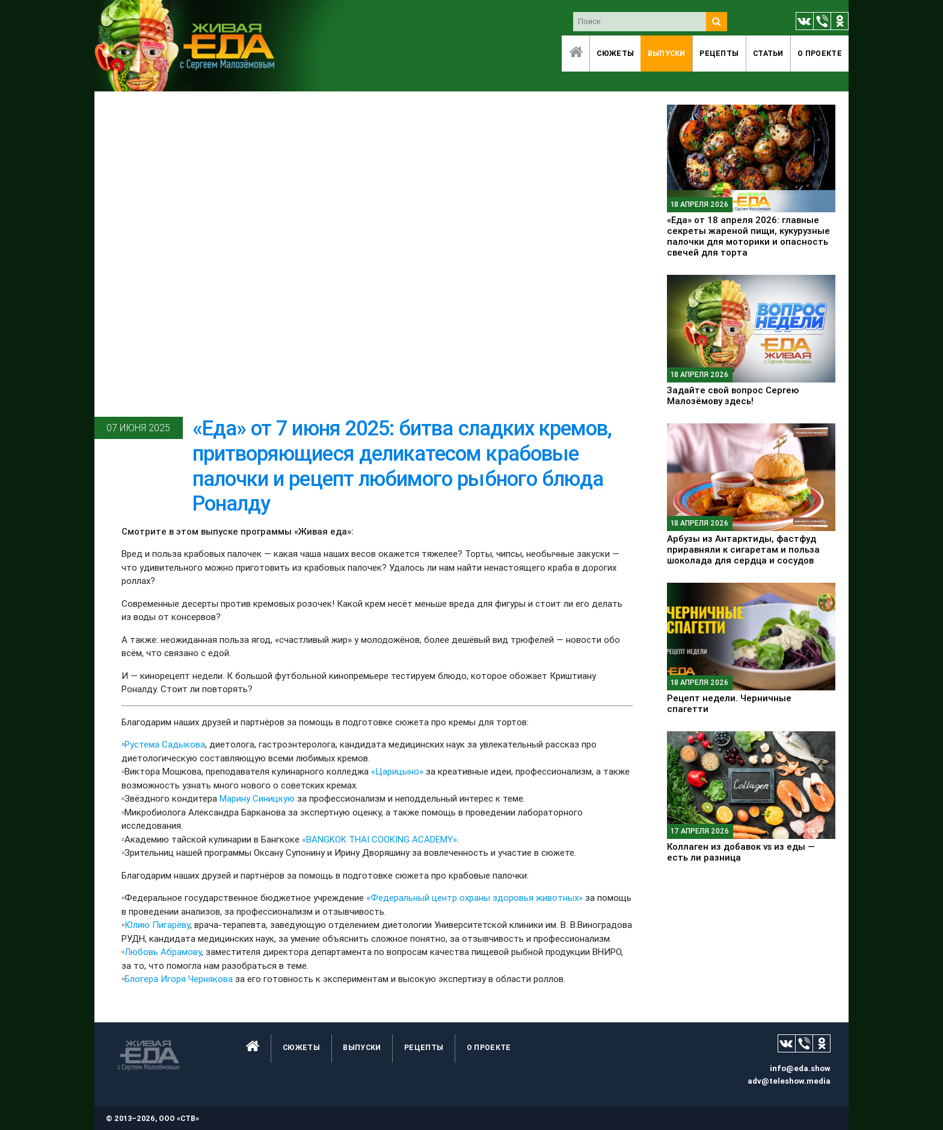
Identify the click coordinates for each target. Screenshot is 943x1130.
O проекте (819, 53)
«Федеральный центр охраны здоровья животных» (474, 897)
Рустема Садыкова (164, 744)
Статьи (768, 53)
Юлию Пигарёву (157, 924)
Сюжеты (615, 53)
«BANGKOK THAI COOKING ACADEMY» (379, 839)
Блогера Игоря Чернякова (178, 978)
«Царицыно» (397, 771)
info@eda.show (800, 1068)
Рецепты (719, 53)
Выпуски (667, 53)
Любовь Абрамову (162, 951)
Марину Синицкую (257, 798)
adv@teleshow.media (789, 1081)
